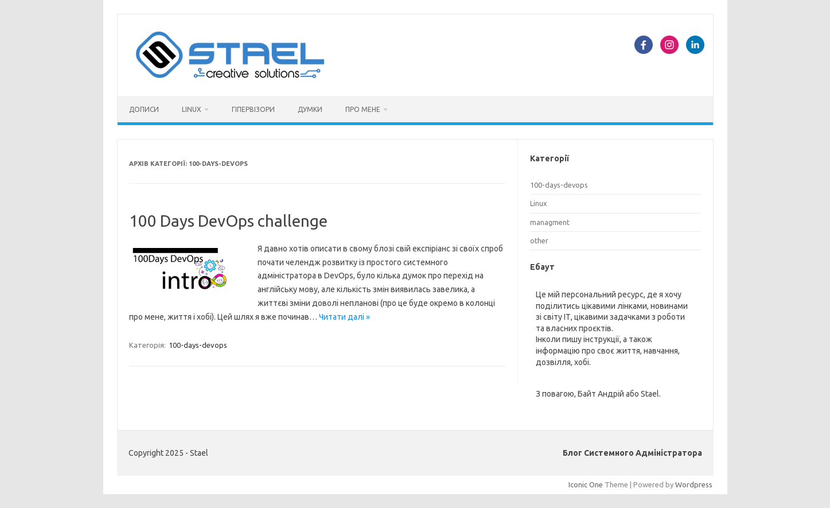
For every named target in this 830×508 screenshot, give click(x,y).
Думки (310, 109)
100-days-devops (198, 345)
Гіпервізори (253, 109)
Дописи (144, 109)
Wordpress (693, 484)
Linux (191, 109)
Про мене (362, 109)
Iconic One (585, 484)
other (539, 240)
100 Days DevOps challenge (228, 221)
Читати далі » (344, 316)
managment (550, 222)
